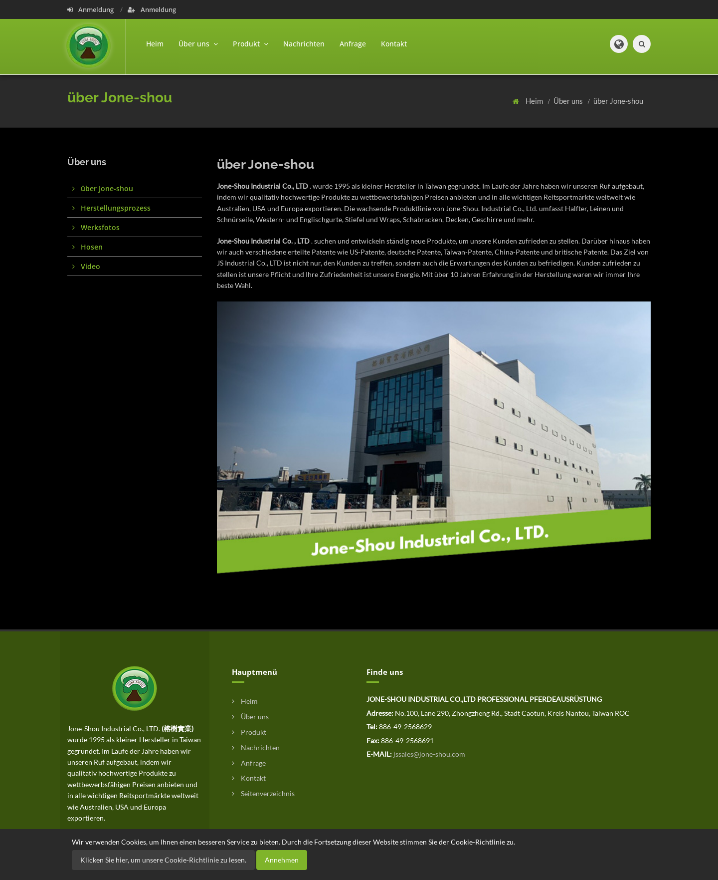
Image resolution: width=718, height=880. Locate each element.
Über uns (568, 100)
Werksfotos (96, 227)
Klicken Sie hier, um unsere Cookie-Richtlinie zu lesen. (163, 860)
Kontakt (394, 43)
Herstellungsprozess (111, 208)
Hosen (87, 247)
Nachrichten (304, 43)
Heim (155, 43)
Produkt (249, 732)
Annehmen (282, 860)
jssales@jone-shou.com (429, 754)
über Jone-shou (618, 100)
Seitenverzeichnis (263, 793)
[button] (619, 44)
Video (86, 266)
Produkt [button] (250, 43)
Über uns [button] (198, 43)
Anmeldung (91, 9)
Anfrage (353, 43)
